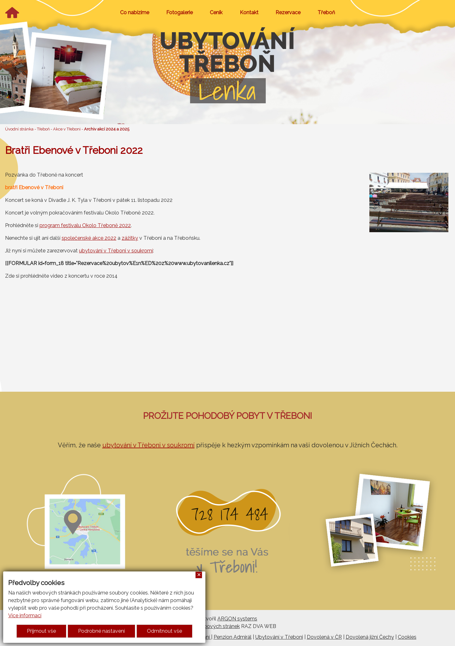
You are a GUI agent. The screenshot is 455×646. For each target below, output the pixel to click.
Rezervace (288, 12)
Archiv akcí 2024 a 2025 (106, 129)
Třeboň (326, 12)
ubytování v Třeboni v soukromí (116, 251)
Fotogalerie (179, 12)
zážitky (130, 238)
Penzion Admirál (233, 637)
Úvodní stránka (19, 129)
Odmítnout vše (164, 631)
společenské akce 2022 (89, 238)
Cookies (407, 637)
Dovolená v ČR (324, 637)
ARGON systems (237, 619)
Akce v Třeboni (67, 129)
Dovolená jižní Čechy (370, 637)
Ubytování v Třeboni (279, 637)
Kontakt (249, 12)
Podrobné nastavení (101, 631)
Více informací (24, 616)
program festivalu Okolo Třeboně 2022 (85, 225)
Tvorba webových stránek (209, 626)
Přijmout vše (41, 631)
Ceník (216, 12)
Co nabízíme (134, 12)
